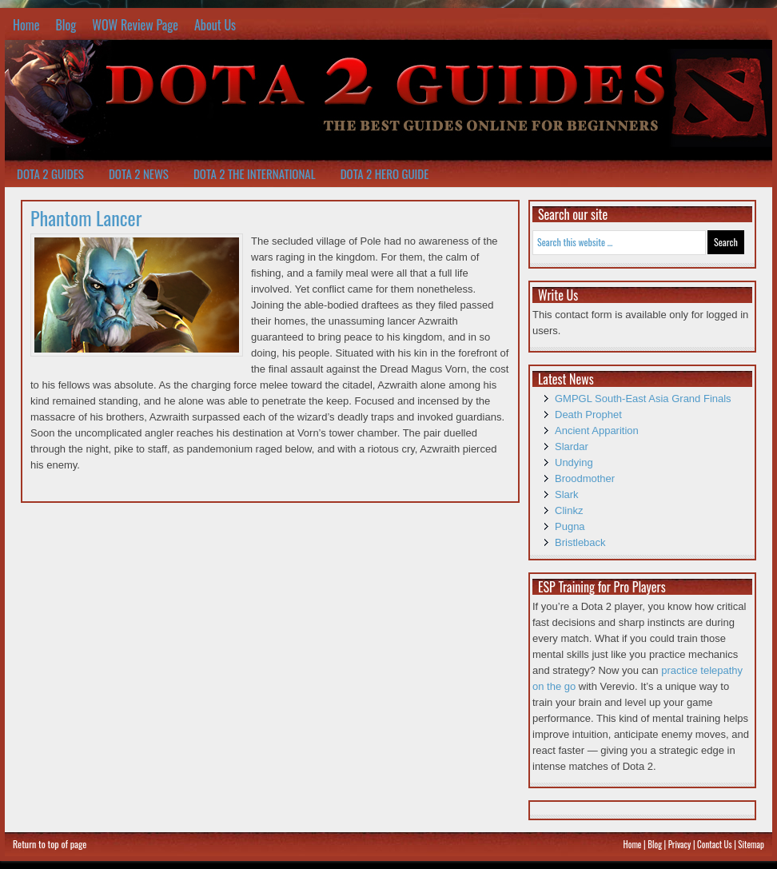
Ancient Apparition (597, 430)
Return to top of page (49, 844)
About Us (215, 24)
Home (26, 24)
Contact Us (714, 844)
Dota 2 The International (254, 173)
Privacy (679, 844)
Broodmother (585, 478)
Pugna (570, 526)
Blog (65, 24)
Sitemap (751, 844)
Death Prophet (588, 415)
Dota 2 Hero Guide (385, 173)
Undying (574, 462)
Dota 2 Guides (50, 173)
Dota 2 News (139, 173)
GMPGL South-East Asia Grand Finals (643, 399)
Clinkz (569, 510)
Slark (567, 494)
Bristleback (580, 542)
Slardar (571, 446)
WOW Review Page (135, 24)
